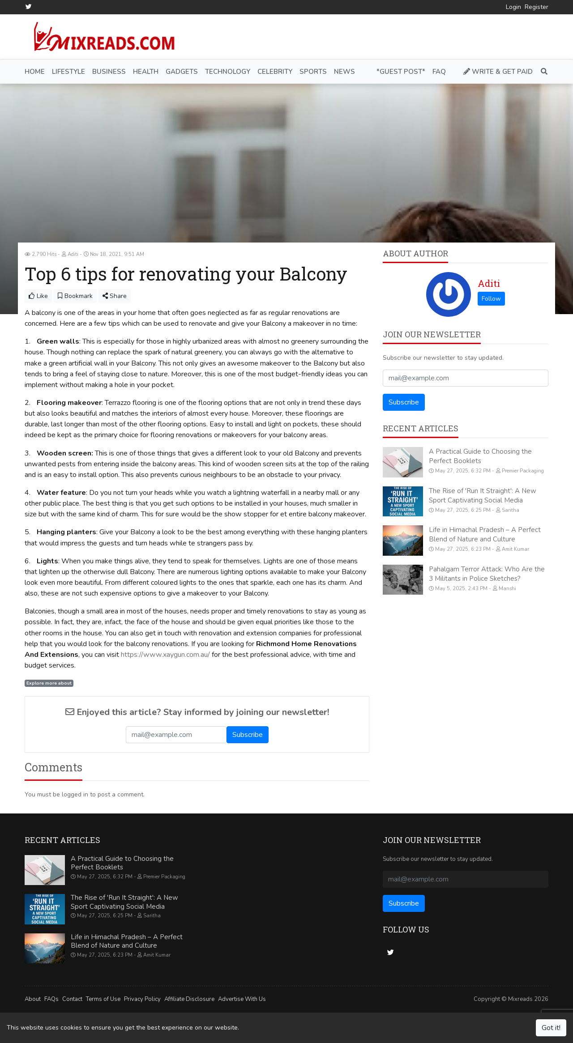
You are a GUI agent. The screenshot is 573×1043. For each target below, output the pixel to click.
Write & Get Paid (498, 71)
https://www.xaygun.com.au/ (165, 654)
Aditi (489, 283)
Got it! (551, 1028)
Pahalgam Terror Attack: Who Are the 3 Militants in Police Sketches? (487, 573)
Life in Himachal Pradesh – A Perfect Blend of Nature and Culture (485, 534)
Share (115, 296)
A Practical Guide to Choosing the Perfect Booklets (480, 456)
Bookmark (75, 296)
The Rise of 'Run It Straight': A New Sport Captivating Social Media (482, 495)
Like (38, 296)
